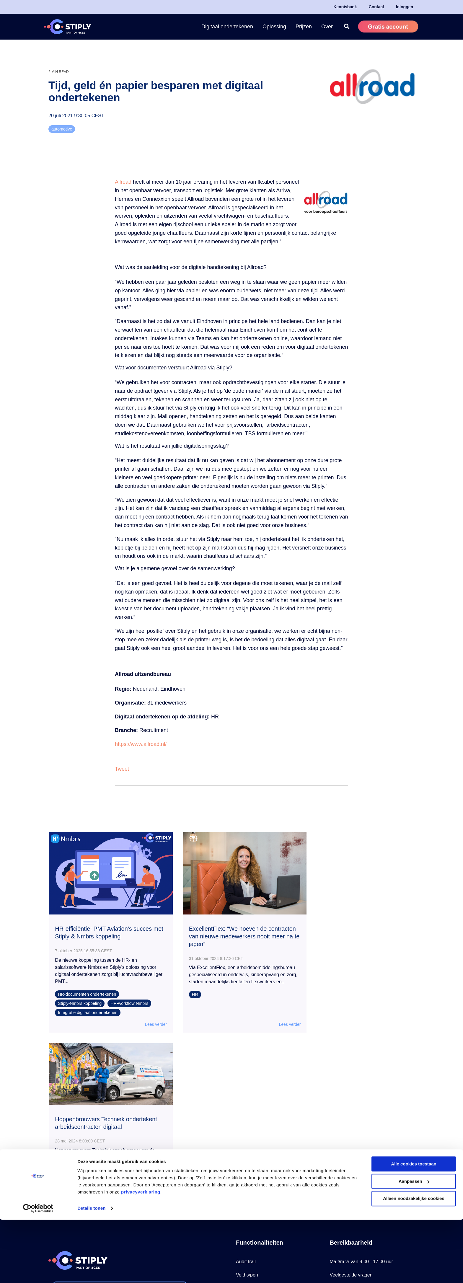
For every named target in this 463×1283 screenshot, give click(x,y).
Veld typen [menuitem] (247, 1096)
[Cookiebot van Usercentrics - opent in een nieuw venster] (38, 1271)
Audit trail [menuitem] (246, 1082)
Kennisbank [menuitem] (345, 6)
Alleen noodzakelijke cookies (413, 1261)
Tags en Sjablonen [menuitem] (255, 1109)
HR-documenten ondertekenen (87, 987)
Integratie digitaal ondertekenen (88, 1005)
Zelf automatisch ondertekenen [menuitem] (268, 1122)
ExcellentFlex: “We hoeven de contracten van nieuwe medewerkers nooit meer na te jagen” (228, 929)
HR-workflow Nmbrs (130, 996)
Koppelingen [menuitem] (249, 1162)
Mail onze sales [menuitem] (346, 1149)
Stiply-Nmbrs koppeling (80, 996)
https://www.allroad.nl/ (141, 744)
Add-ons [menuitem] (245, 1175)
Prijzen (304, 27)
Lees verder (147, 1017)
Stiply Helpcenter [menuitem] (348, 1122)
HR (186, 994)
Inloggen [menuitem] (404, 6)
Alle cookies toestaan (413, 1227)
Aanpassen (414, 1244)
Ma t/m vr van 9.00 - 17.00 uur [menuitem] (361, 1082)
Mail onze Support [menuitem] (349, 1136)
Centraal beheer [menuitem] (253, 1149)
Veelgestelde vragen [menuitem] (351, 1096)
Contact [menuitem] (376, 6)
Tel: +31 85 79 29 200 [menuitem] (352, 1109)
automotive (61, 129)
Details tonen (91, 1271)
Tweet (122, 769)
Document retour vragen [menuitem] (261, 1136)
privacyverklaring (140, 1255)
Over (327, 27)
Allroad (124, 182)
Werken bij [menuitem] (341, 1162)
